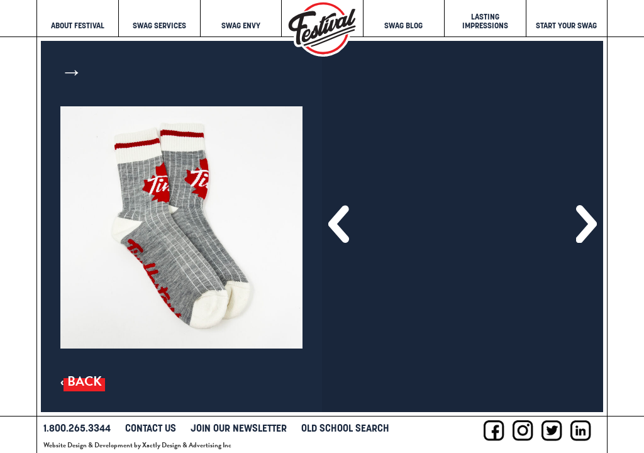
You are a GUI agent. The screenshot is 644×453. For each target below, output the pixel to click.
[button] (338, 224)
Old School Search (345, 428)
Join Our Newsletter (239, 428)
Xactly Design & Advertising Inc (186, 445)
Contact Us (150, 428)
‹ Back (81, 381)
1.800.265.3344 (77, 428)
